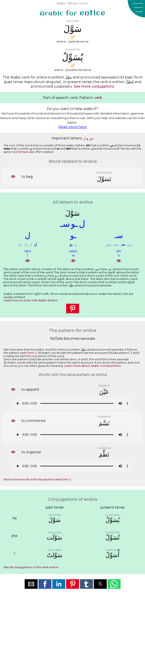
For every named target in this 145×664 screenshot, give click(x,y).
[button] (136, 8)
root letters (20, 151)
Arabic (61, 3)
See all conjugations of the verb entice (30, 567)
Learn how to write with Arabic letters (30, 300)
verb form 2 (28, 352)
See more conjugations (94, 86)
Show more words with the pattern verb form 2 (37, 479)
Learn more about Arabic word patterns (92, 365)
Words (72, 3)
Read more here (72, 127)
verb (98, 98)
